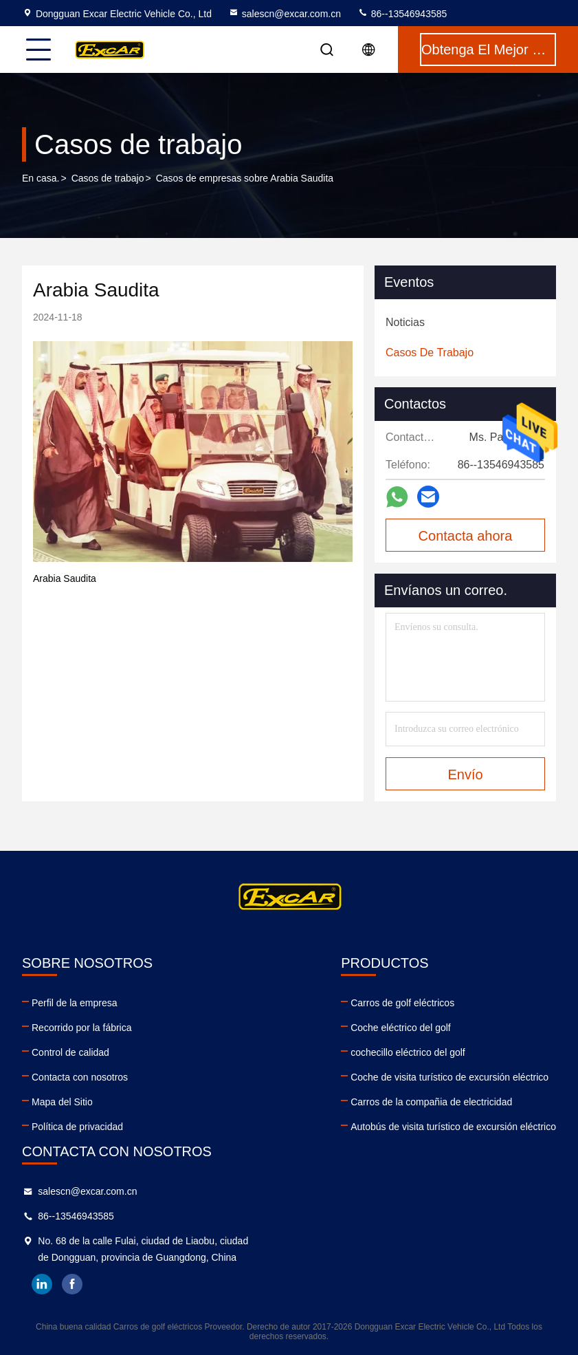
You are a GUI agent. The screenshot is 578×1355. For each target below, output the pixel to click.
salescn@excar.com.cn (284, 13)
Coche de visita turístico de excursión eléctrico (449, 1077)
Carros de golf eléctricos (402, 1002)
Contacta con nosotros (80, 1077)
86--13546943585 (402, 13)
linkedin (42, 1284)
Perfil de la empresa (75, 1002)
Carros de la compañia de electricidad (431, 1101)
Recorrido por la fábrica (82, 1027)
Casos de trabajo (107, 178)
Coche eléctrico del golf (401, 1027)
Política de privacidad (77, 1126)
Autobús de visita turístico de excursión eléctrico (453, 1126)
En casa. (40, 178)
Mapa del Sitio (62, 1101)
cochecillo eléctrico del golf (408, 1052)
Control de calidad (70, 1052)
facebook (72, 1284)
